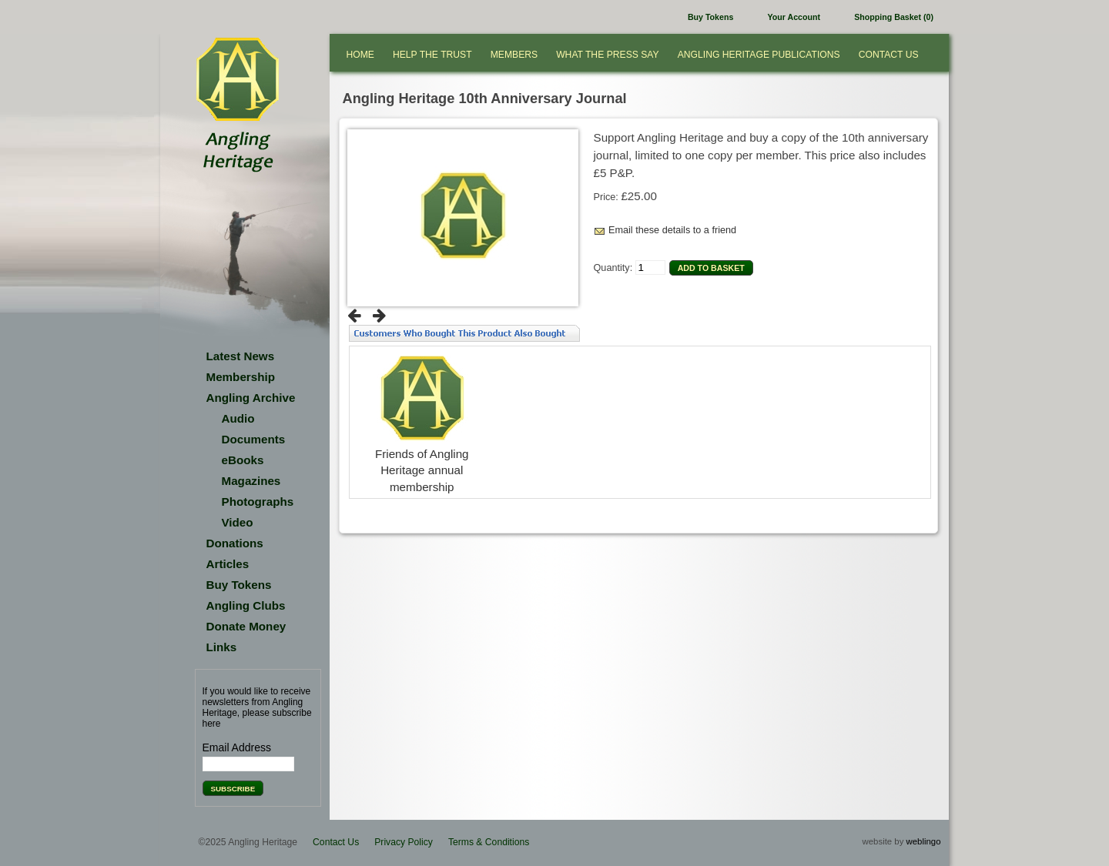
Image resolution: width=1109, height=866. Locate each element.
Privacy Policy (403, 842)
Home (360, 54)
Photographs (258, 501)
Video (237, 522)
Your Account (794, 17)
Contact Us (889, 54)
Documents (254, 439)
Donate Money (246, 626)
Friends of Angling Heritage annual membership (422, 470)
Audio (238, 418)
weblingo (923, 841)
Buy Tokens (710, 17)
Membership (240, 376)
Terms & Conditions (488, 842)
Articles (228, 563)
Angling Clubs (246, 605)
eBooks (243, 459)
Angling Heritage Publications (759, 54)
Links (221, 647)
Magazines (251, 480)
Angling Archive (251, 397)
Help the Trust (432, 54)
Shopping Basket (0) (893, 17)
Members (514, 54)
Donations (234, 543)
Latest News (240, 356)
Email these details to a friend (672, 230)
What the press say (607, 54)
